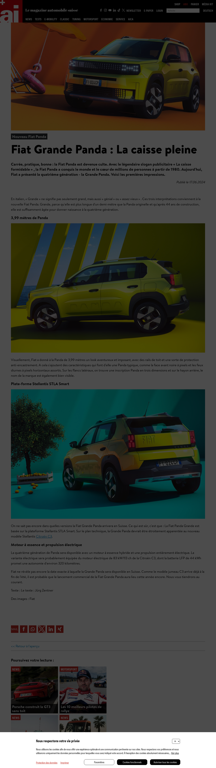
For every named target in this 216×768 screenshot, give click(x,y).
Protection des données (46, 762)
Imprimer (64, 762)
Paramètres (99, 762)
